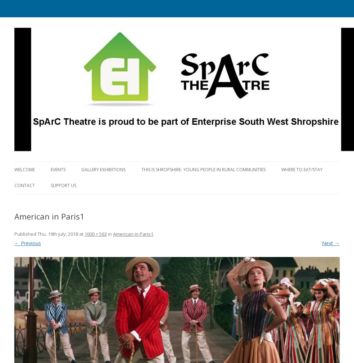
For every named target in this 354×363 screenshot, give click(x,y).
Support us (63, 185)
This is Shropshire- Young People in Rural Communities (203, 170)
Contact (24, 185)
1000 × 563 (96, 234)
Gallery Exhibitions (103, 170)
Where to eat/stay (302, 170)
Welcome (24, 170)
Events (58, 170)
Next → (331, 243)
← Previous (27, 243)
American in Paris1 (133, 234)
